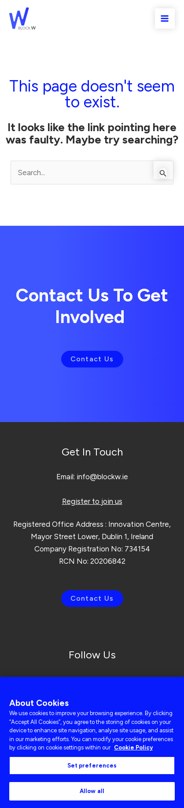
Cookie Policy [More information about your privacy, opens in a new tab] (133, 747)
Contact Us (92, 359)
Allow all (92, 791)
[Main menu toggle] (165, 18)
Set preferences (92, 765)
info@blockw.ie (102, 476)
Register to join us (92, 501)
